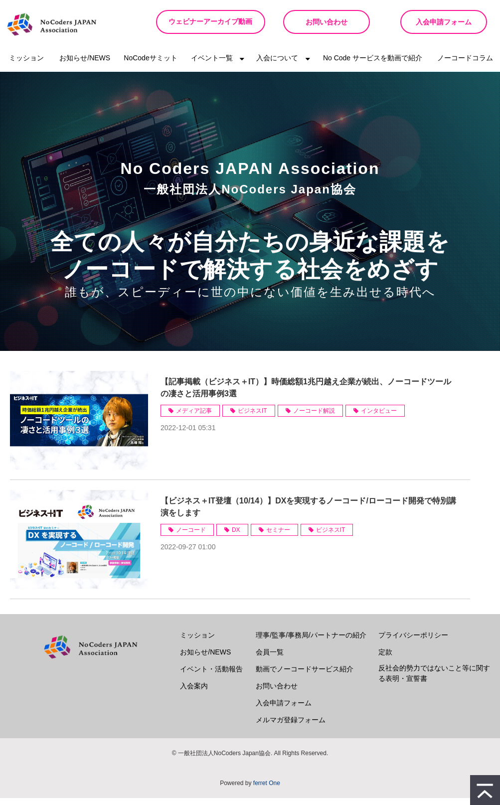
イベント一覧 (212, 65)
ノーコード (191, 536)
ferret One (266, 790)
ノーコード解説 (314, 417)
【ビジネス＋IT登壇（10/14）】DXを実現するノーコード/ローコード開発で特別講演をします (308, 513)
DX (236, 536)
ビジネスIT (252, 417)
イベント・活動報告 (211, 676)
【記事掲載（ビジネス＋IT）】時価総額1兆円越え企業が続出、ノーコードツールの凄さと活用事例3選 (306, 394)
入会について (277, 65)
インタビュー (379, 417)
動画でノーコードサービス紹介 (304, 676)
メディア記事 (194, 417)
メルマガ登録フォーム (291, 727)
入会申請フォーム (442, 22)
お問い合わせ (319, 22)
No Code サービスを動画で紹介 (372, 65)
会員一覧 (270, 659)
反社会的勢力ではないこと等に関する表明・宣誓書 (434, 680)
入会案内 (194, 693)
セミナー (278, 536)
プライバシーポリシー (413, 642)
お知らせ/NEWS (84, 65)
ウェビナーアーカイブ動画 (205, 25)
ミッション (26, 65)
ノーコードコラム (465, 65)
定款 (385, 659)
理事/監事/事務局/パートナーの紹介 (311, 642)
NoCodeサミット (150, 65)
